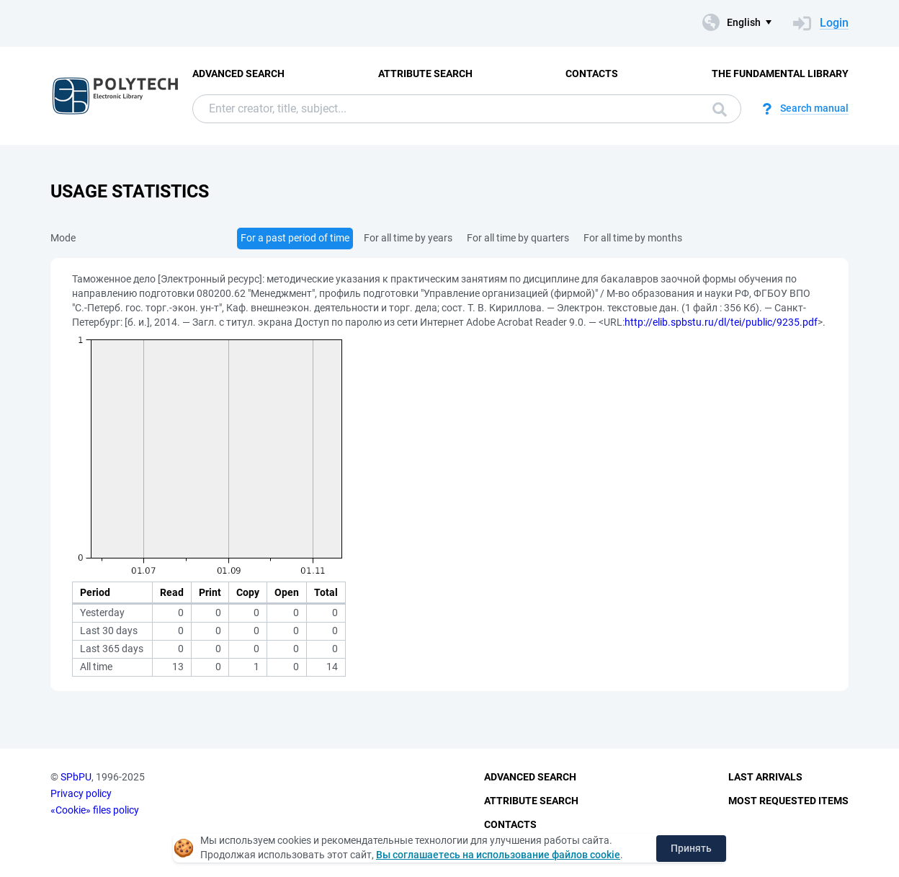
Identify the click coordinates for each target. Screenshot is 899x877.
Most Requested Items (788, 800)
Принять (691, 848)
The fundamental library (780, 73)
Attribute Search (425, 73)
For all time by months (632, 238)
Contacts (591, 73)
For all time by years (408, 238)
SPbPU (76, 777)
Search (719, 109)
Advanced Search (238, 73)
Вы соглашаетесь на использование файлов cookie (498, 854)
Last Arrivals (765, 777)
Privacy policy (81, 793)
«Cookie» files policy (94, 810)
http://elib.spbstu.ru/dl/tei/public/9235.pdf (721, 322)
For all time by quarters (518, 238)
